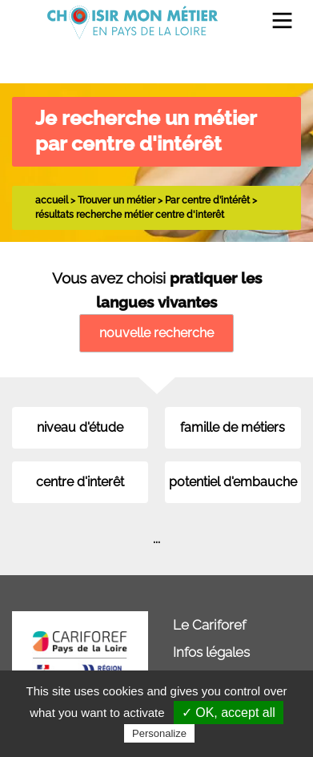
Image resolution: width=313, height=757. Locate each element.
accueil (51, 200)
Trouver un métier (116, 200)
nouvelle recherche (156, 332)
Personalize (159, 733)
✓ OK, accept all (228, 712)
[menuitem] (276, 22)
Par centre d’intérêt (207, 200)
